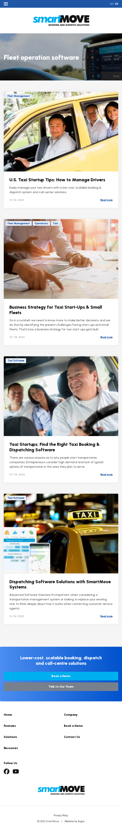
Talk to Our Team (61, 686)
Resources (11, 748)
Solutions (10, 737)
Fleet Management (19, 96)
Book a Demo (61, 676)
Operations (41, 223)
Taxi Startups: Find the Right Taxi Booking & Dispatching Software (54, 447)
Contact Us (72, 737)
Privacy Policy (61, 815)
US (116, 3)
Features (10, 726)
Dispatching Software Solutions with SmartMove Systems (60, 584)
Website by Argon (75, 821)
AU (111, 3)
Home (8, 714)
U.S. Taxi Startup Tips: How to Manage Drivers (57, 179)
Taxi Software (16, 360)
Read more (106, 200)
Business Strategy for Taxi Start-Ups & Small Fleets (55, 309)
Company (71, 714)
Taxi (55, 223)
